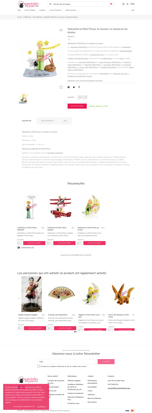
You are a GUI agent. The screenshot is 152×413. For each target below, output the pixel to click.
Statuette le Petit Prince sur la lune (88, 229)
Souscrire (106, 361)
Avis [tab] (65, 121)
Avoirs (90, 391)
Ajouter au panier (77, 106)
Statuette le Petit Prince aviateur (57, 229)
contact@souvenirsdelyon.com (119, 388)
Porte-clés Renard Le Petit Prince (118, 316)
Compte (91, 376)
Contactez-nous (73, 403)
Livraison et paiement (75, 393)
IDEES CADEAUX (71, 10)
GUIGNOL (42, 10)
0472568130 (113, 384)
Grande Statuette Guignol (27, 315)
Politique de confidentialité (24, 407)
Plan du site (52, 391)
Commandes (92, 387)
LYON (19, 10)
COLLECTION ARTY (55, 10)
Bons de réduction (94, 398)
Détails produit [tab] (47, 121)
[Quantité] (82, 97)
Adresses (91, 394)
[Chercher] (81, 4)
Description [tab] (26, 121)
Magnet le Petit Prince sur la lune (89, 316)
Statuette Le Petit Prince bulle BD (27, 229)
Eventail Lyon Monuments (58, 315)
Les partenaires (53, 387)
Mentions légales (74, 380)
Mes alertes (92, 402)
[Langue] (133, 10)
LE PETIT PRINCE (29, 10)
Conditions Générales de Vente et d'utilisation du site (75, 387)
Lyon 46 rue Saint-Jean (116, 380)
